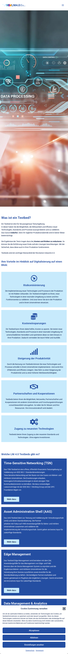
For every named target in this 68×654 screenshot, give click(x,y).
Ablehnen (34, 637)
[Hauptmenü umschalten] (63, 5)
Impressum (40, 650)
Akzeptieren (34, 630)
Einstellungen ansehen (34, 645)
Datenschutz (30, 650)
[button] (64, 608)
